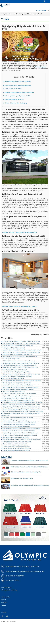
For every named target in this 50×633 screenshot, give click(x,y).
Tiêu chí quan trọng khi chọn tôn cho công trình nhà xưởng (19, 430)
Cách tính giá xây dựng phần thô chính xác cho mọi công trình (19, 393)
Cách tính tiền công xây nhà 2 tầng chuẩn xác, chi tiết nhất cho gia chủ (22, 350)
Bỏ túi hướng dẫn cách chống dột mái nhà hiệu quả (17, 382)
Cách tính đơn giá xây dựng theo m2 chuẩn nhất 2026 (17, 354)
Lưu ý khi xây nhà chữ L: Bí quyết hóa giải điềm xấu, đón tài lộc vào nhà (22, 402)
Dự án (4, 605)
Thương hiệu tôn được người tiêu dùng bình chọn (16, 446)
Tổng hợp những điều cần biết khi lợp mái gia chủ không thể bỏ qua (21, 407)
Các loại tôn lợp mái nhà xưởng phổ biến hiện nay (16, 426)
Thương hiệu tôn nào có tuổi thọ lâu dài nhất (15, 444)
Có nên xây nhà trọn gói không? (11, 358)
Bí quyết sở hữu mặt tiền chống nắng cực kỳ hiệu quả (17, 376)
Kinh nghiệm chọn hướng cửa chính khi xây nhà (16, 437)
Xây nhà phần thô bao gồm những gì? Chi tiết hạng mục (18, 396)
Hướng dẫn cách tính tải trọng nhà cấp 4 (14, 348)
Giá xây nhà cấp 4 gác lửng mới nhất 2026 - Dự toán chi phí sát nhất (21, 341)
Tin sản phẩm (6, 597)
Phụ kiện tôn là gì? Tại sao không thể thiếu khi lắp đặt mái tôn (19, 422)
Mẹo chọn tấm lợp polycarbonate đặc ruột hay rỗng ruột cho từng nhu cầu (23, 411)
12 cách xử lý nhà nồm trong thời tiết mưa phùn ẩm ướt (18, 385)
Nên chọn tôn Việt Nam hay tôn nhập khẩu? (15, 369)
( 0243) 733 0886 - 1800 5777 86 (14, 576)
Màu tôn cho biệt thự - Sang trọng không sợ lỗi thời (16, 372)
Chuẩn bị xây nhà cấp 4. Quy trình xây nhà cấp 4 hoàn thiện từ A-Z (21, 363)
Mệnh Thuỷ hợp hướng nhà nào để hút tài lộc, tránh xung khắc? (20, 367)
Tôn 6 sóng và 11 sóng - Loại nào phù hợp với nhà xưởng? (19, 424)
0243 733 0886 (42, 10)
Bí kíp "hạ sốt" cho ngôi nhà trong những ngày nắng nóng (18, 400)
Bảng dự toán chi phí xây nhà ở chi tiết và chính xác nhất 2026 (20, 356)
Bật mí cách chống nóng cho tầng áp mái (14, 391)
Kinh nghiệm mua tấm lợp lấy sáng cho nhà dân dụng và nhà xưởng (21, 428)
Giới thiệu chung (6, 587)
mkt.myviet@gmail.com (12, 580)
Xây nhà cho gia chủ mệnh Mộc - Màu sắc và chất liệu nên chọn (20, 433)
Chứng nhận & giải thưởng (9, 590)
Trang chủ (4, 14)
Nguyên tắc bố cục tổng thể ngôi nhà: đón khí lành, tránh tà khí (20, 435)
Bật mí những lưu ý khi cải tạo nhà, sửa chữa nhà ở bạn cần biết (20, 387)
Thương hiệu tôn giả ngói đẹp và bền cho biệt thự (16, 450)
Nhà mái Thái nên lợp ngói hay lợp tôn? (13, 378)
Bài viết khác (6, 457)
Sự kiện (4, 602)
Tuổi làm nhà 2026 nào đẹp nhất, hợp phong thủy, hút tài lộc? (19, 365)
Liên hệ (4, 612)
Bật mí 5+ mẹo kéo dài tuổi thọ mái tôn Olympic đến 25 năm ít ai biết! (21, 404)
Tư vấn (11, 14)
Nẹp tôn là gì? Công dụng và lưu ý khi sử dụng (15, 420)
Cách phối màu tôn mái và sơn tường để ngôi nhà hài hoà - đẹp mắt (21, 374)
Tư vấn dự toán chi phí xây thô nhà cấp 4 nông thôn (17, 398)
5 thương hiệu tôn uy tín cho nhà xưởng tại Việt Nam (17, 441)
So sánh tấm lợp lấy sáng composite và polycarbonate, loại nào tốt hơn (22, 409)
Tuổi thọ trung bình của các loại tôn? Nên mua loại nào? (18, 345)
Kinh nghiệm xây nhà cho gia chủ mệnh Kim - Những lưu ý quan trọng (22, 439)
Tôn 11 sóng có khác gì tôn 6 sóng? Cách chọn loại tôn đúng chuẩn (21, 343)
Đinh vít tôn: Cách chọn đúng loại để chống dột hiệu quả (18, 417)
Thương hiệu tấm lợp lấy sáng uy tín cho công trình (17, 448)
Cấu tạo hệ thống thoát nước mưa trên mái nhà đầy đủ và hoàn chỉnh (22, 380)
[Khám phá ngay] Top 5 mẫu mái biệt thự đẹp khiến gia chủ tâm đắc (21, 352)
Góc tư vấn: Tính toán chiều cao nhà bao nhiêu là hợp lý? (18, 389)
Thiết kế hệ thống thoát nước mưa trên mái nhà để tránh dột (19, 361)
